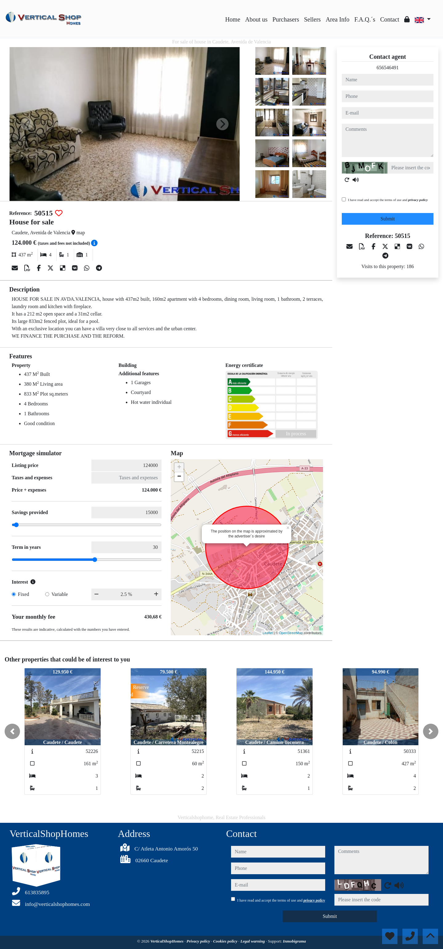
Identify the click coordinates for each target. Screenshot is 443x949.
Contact (389, 19)
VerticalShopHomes (167, 941)
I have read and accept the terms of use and (388, 200)
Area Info (337, 19)
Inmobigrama (294, 941)
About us (256, 19)
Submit (388, 218)
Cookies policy (225, 941)
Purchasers (286, 19)
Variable (59, 594)
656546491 (388, 67)
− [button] (179, 476)
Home (232, 19)
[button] (12, 731)
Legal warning (253, 941)
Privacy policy (198, 941)
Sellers (312, 19)
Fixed (23, 594)
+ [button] (179, 467)
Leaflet (268, 633)
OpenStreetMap (291, 633)
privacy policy (418, 200)
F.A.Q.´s (364, 19)
